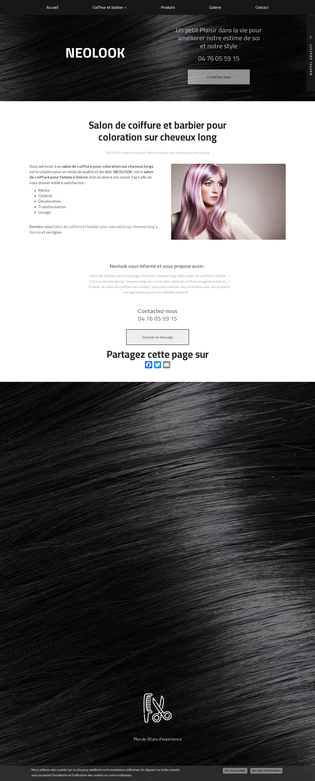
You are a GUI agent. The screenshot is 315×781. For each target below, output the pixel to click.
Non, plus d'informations (266, 770)
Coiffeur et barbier (109, 7)
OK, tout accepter (235, 770)
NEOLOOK (113, 152)
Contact (261, 7)
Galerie (215, 7)
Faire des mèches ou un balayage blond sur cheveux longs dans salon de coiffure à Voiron (157, 275)
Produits (168, 7)
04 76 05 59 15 (157, 318)
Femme (127, 152)
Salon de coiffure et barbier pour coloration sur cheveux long (172, 152)
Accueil (52, 7)
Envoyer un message (157, 337)
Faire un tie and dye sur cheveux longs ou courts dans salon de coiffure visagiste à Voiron (157, 281)
